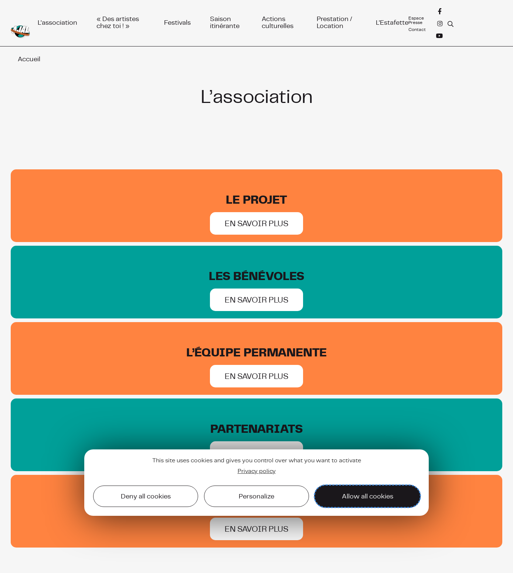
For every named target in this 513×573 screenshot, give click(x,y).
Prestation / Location (334, 21)
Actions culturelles (277, 21)
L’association (57, 21)
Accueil (29, 59)
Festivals (177, 21)
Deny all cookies (146, 496)
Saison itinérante (224, 21)
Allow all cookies (367, 496)
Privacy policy (257, 471)
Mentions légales (478, 551)
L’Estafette (392, 21)
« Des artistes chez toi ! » (117, 21)
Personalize (256, 496)
